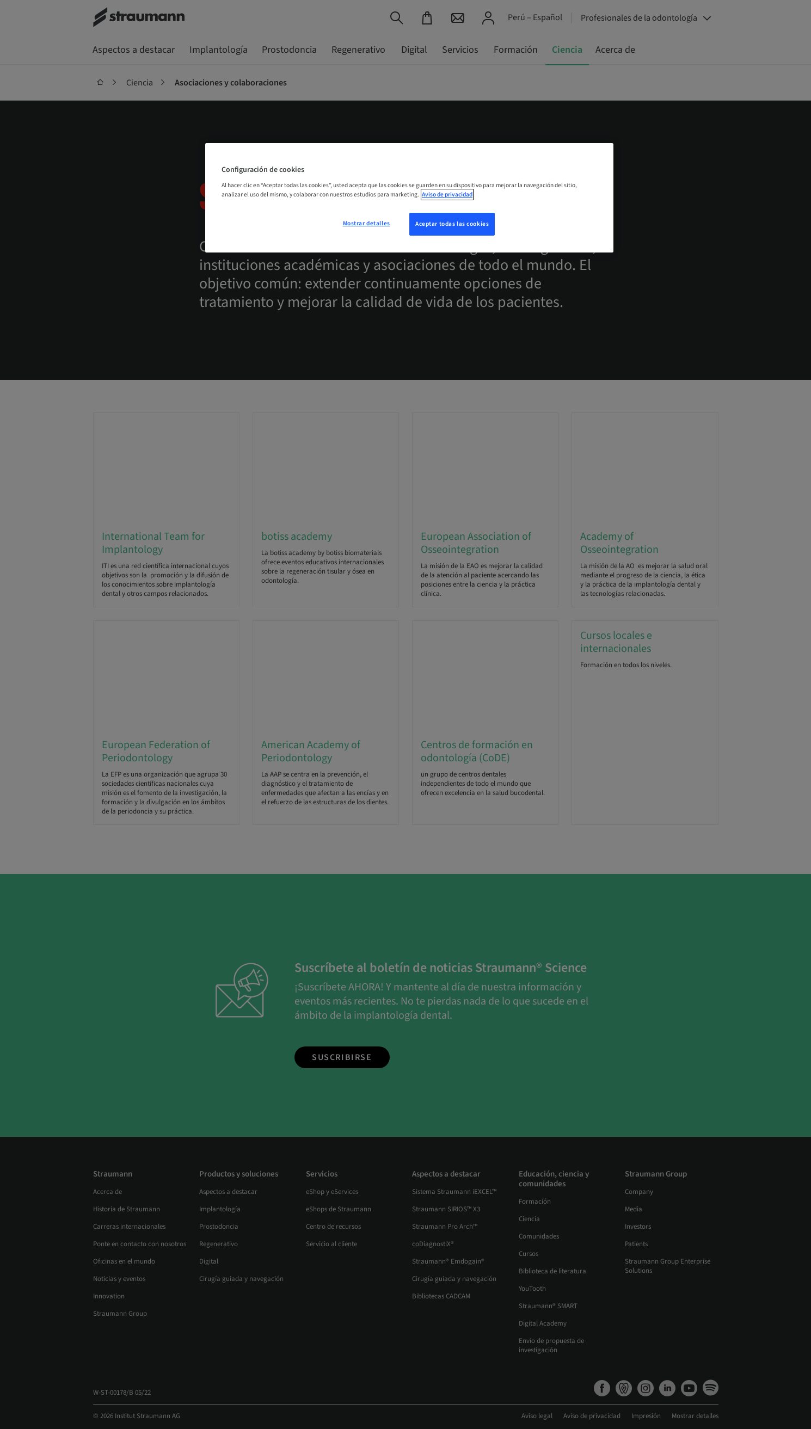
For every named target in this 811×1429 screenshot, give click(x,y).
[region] (409, 198)
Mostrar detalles (366, 223)
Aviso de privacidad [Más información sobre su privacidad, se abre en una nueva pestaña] (447, 194)
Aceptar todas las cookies (452, 224)
